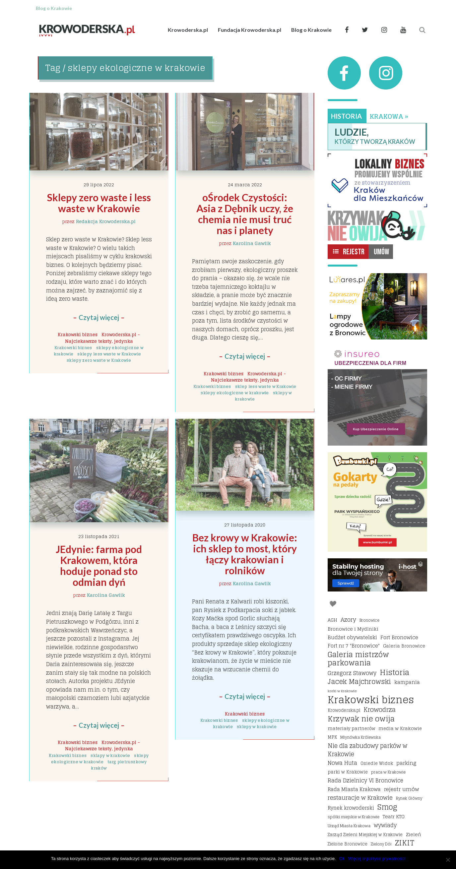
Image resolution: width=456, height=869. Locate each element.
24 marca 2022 (245, 184)
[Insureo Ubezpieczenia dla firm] (377, 396)
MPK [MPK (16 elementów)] (332, 737)
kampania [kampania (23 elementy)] (407, 682)
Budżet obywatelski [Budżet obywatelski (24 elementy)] (352, 637)
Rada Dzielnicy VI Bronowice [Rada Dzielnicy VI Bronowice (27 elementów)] (365, 780)
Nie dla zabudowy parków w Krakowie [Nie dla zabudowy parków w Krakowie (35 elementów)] (367, 750)
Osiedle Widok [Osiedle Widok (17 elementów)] (376, 763)
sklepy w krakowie (257, 726)
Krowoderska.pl (188, 30)
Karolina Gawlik (252, 243)
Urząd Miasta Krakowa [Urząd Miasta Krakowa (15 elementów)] (349, 825)
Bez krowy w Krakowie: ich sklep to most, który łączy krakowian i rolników (245, 553)
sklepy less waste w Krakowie (109, 353)
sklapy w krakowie (110, 755)
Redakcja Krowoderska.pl (106, 221)
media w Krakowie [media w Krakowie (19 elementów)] (400, 728)
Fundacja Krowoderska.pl (249, 30)
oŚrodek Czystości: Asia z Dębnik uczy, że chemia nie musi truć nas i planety (245, 213)
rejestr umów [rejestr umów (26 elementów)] (401, 789)
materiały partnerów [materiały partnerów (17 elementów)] (351, 728)
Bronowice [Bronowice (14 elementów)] (369, 620)
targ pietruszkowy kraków (119, 765)
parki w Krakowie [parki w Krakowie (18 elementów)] (348, 772)
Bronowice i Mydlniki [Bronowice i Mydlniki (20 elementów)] (353, 629)
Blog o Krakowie (311, 30)
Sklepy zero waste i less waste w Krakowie (100, 202)
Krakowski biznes (78, 335)
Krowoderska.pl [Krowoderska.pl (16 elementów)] (344, 710)
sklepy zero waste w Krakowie (99, 360)
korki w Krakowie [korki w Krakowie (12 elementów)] (342, 691)
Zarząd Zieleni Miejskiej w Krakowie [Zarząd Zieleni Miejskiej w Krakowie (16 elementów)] (365, 834)
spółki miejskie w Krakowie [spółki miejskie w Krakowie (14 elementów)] (353, 816)
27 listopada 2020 (244, 525)
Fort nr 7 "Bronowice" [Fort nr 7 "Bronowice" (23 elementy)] (354, 646)
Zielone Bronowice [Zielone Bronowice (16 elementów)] (347, 844)
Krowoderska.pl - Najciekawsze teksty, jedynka (102, 338)
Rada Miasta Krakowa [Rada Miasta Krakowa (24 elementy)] (354, 789)
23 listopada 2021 (98, 536)
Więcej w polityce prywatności (376, 858)
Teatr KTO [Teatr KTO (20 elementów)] (394, 816)
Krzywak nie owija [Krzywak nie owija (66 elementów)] (361, 719)
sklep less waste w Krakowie (265, 386)
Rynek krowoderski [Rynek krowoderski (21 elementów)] (351, 808)
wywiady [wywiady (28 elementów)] (385, 825)
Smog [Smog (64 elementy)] (387, 807)
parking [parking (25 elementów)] (406, 763)
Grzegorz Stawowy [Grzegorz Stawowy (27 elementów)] (352, 673)
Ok (342, 858)
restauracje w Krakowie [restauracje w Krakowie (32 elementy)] (360, 797)
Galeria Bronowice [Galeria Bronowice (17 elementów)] (404, 646)
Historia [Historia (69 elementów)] (394, 672)
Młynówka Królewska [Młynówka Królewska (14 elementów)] (360, 737)
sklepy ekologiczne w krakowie (235, 392)
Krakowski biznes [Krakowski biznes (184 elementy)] (371, 700)
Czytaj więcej (99, 317)
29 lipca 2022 (99, 184)
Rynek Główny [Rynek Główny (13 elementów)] (409, 798)
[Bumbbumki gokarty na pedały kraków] (377, 502)
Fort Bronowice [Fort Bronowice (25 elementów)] (399, 637)
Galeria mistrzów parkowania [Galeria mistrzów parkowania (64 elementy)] (358, 659)
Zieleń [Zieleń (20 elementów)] (413, 834)
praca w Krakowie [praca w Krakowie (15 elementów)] (388, 772)
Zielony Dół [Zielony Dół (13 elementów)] (381, 844)
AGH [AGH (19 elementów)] (332, 620)
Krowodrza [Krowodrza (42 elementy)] (379, 710)
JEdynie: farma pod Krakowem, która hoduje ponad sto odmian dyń (100, 565)
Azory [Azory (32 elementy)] (348, 619)
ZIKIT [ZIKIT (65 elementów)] (404, 843)
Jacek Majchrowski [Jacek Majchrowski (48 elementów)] (359, 682)
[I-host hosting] (377, 574)
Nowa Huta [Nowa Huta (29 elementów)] (342, 763)
